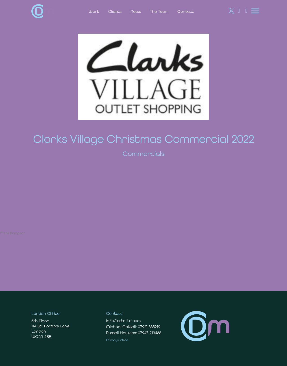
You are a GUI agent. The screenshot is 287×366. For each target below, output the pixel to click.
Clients (115, 11)
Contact (185, 11)
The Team (159, 11)
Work (94, 11)
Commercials (143, 154)
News (135, 11)
